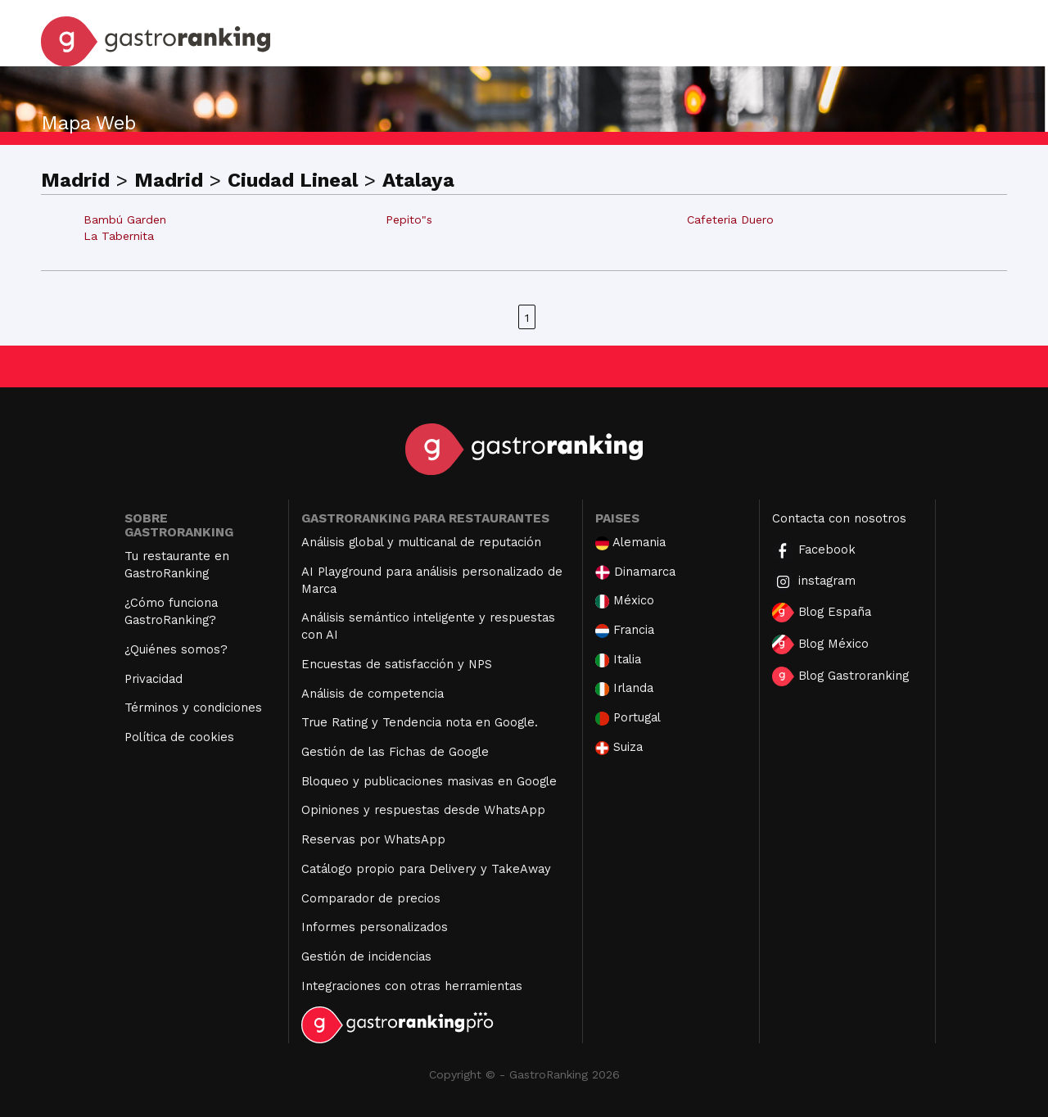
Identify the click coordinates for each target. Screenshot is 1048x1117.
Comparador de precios (370, 898)
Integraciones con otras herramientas (411, 986)
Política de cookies (179, 737)
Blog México (820, 644)
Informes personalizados (374, 927)
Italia (618, 659)
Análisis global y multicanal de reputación (421, 542)
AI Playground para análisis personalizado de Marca (431, 580)
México (624, 600)
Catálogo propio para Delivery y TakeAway (426, 868)
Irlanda (624, 688)
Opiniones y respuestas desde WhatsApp (423, 810)
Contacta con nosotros (839, 518)
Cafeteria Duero (730, 219)
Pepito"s (409, 219)
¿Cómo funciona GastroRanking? (171, 611)
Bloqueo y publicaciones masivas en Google (429, 781)
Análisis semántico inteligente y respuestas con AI (428, 626)
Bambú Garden (125, 219)
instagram (814, 582)
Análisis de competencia (372, 693)
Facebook (814, 551)
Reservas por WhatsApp (373, 839)
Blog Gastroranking (840, 676)
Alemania (630, 542)
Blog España (821, 612)
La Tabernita (119, 235)
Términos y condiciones (193, 707)
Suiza (619, 747)
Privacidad (153, 679)
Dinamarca (635, 572)
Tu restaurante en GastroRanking (176, 565)
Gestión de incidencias (366, 956)
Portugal (628, 718)
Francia (624, 630)
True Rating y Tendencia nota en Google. (419, 722)
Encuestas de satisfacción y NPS (396, 664)
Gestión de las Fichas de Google (395, 751)
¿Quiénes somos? (176, 649)
